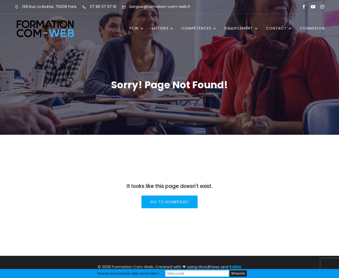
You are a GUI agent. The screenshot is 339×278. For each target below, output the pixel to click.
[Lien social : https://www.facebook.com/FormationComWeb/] (301, 7)
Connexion (312, 28)
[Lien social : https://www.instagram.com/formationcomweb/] (320, 7)
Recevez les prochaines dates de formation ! (128, 273)
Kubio (235, 267)
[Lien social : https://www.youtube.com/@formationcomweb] (310, 7)
